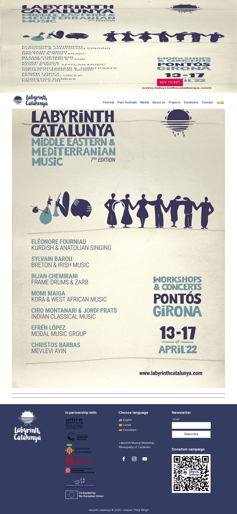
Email (177, 419)
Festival (108, 102)
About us (158, 102)
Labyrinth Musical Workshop (136, 442)
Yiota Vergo (140, 509)
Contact (207, 102)
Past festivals (127, 102)
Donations (191, 102)
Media (144, 102)
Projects (175, 102)
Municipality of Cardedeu (135, 447)
